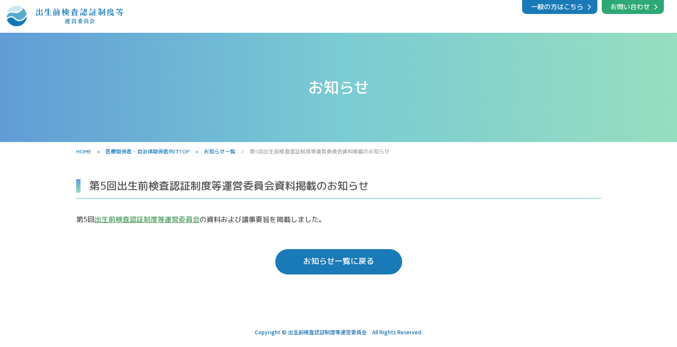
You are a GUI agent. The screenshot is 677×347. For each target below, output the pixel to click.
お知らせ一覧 (219, 151)
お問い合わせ (630, 6)
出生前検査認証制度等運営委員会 (147, 219)
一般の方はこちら (557, 6)
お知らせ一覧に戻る (338, 263)
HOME (83, 151)
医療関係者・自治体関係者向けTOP (147, 151)
